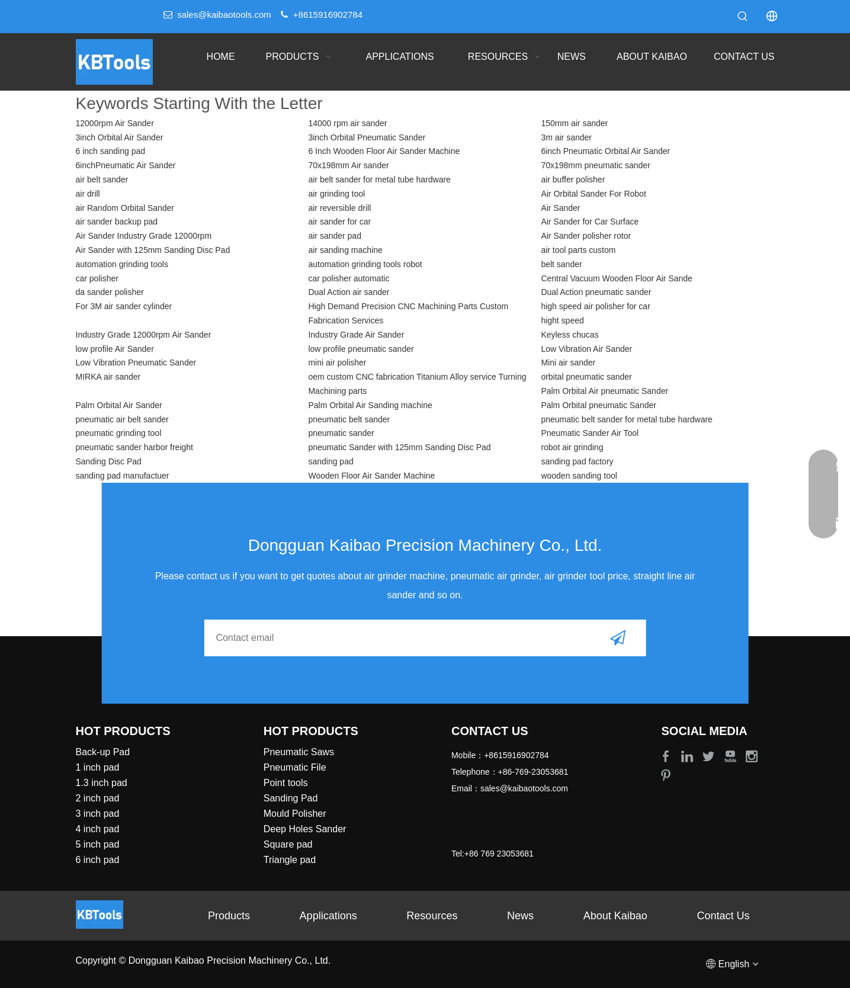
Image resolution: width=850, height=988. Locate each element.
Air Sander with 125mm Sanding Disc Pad (153, 250)
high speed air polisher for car (595, 306)
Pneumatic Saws (299, 752)
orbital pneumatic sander (586, 376)
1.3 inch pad (101, 783)
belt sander (561, 264)
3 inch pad (98, 814)
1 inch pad (98, 767)
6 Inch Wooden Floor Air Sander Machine (384, 151)
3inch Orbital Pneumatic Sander (366, 137)
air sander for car (339, 221)
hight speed (562, 320)
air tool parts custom (578, 250)
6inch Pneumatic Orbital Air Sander (605, 151)
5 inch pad (98, 844)
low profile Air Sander (115, 349)
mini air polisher (337, 362)
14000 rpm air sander (347, 123)
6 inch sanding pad (111, 151)
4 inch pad (98, 829)
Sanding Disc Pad (109, 461)
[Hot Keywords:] (742, 16)
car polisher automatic (348, 278)
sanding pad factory (577, 461)
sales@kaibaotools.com (224, 14)
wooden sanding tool (579, 475)
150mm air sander (574, 123)
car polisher (97, 278)
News (520, 916)
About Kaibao (615, 916)
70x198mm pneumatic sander (595, 165)
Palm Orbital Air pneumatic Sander (604, 391)
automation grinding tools (122, 264)
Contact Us (723, 916)
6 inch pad (98, 860)
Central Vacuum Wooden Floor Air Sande (616, 278)
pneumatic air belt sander (122, 419)
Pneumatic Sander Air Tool (590, 433)
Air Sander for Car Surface (590, 221)
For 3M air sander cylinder (124, 306)
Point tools (286, 783)
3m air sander (566, 137)
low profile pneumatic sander (360, 349)
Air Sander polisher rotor (586, 235)
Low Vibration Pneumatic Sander (136, 362)
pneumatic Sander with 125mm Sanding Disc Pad (399, 447)
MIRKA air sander (108, 376)
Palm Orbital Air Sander (119, 405)
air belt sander (102, 179)
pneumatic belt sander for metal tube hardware (627, 419)
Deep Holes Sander (305, 829)
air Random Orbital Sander (125, 208)
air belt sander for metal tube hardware (379, 179)
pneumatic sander (341, 433)
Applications (328, 916)
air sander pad (334, 235)
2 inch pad (98, 798)
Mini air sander (568, 362)
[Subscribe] (618, 638)
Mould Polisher (295, 814)
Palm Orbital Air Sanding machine (370, 405)
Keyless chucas (569, 334)
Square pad (288, 844)
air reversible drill (339, 208)
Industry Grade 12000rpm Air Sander (143, 334)
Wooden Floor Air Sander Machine (371, 475)
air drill (88, 193)
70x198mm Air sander (348, 165)
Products (229, 916)
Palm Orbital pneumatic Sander (598, 405)
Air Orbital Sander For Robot (593, 193)
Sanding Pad (291, 798)
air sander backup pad (117, 221)
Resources (431, 916)
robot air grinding (572, 447)
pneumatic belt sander (349, 419)
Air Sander (560, 208)
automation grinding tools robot (365, 264)
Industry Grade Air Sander (356, 334)
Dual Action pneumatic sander (596, 292)
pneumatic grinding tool (119, 433)
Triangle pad (290, 860)
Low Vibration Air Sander (586, 349)
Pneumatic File (295, 767)
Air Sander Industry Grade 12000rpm (144, 235)
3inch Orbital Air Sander (119, 137)
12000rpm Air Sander (115, 123)
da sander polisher (110, 292)
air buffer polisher (573, 179)
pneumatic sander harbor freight (134, 447)
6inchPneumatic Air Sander (126, 165)
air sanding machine (345, 250)
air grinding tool (336, 193)
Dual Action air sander (348, 292)
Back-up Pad (103, 752)
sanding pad (330, 461)
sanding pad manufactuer (122, 475)
